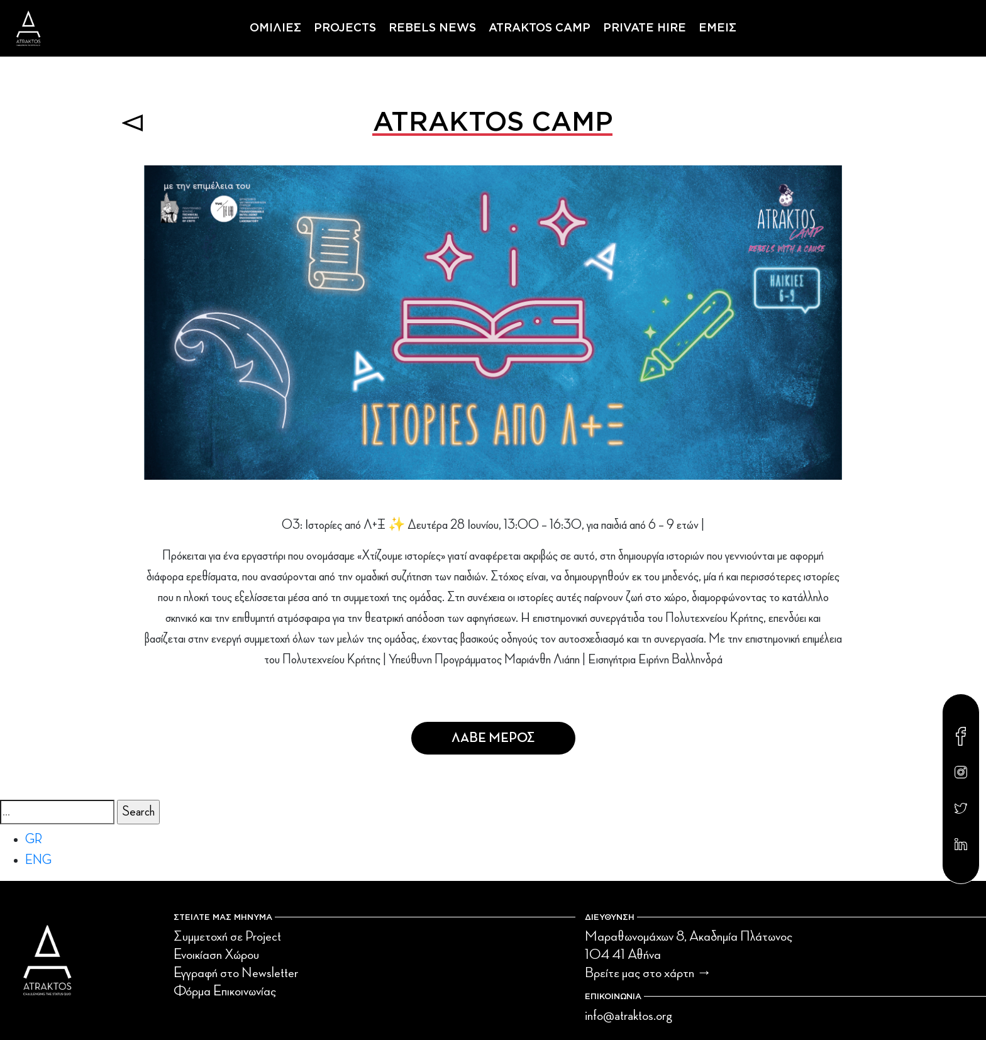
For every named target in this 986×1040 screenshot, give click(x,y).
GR (33, 839)
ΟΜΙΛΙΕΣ (275, 28)
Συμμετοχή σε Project (227, 936)
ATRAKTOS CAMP (539, 28)
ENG (38, 860)
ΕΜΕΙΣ (717, 28)
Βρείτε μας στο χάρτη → (648, 972)
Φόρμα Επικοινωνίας (225, 991)
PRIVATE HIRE (644, 28)
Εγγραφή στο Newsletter (236, 972)
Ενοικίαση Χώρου (216, 954)
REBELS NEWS (432, 28)
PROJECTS (345, 28)
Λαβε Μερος (493, 738)
